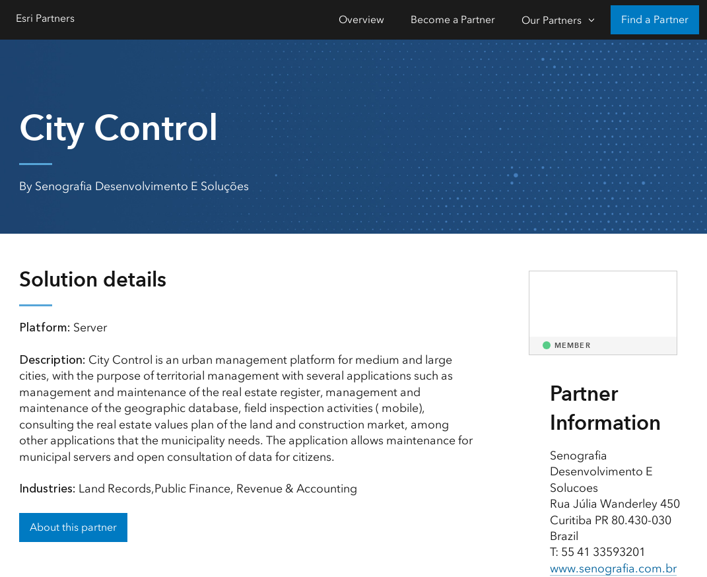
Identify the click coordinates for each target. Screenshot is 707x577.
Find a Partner (655, 19)
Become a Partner (453, 19)
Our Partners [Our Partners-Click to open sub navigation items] (552, 20)
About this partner (73, 527)
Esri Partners (45, 18)
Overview (361, 19)
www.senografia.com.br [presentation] (613, 568)
